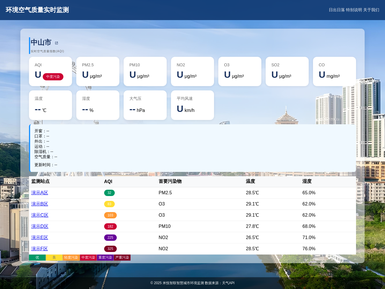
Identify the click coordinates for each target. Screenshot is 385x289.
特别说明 (354, 9)
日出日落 (337, 9)
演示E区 (39, 237)
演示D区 (39, 226)
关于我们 (371, 9)
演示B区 (39, 203)
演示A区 (39, 192)
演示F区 (39, 248)
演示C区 (39, 215)
